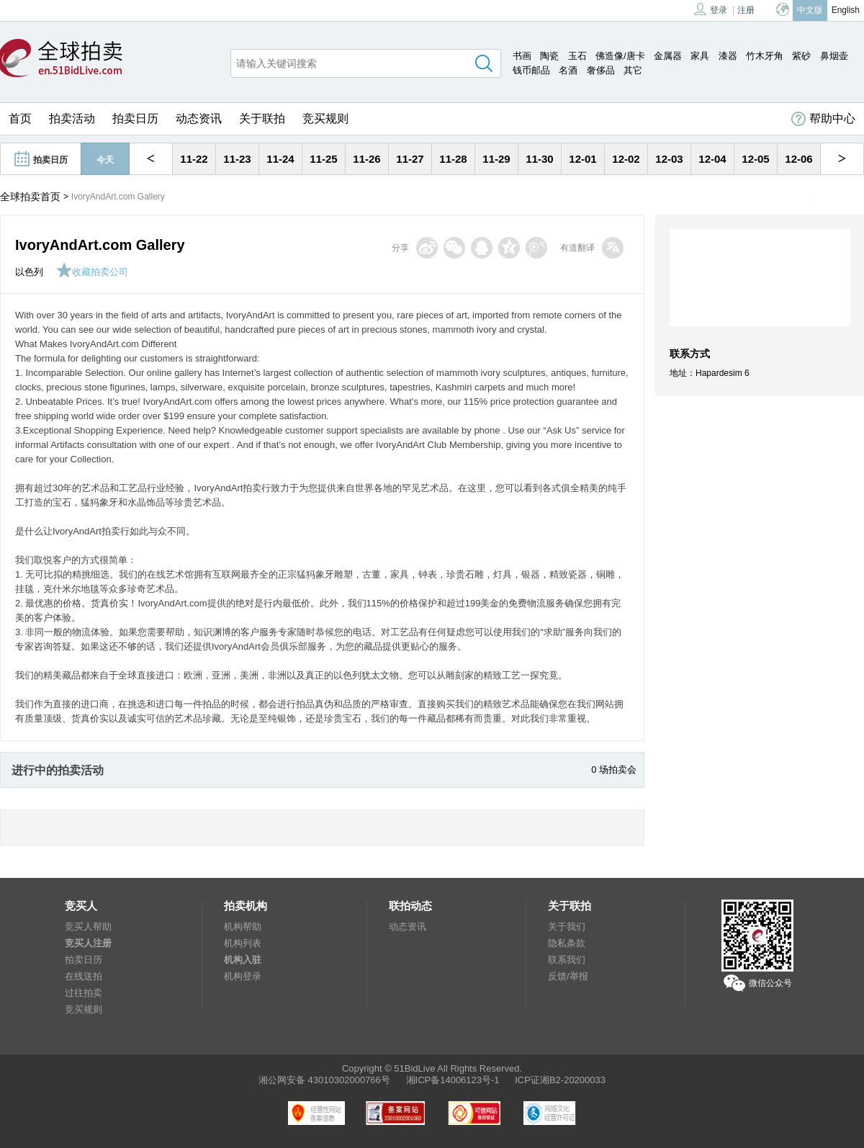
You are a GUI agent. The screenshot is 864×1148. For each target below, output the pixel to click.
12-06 (798, 159)
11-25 (323, 159)
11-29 (496, 159)
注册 (746, 10)
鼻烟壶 (834, 55)
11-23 (237, 159)
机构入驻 (242, 959)
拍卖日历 (135, 118)
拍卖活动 (72, 118)
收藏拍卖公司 (92, 271)
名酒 (568, 70)
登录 (710, 9)
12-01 (582, 159)
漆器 (728, 55)
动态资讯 (199, 118)
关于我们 (566, 926)
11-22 (193, 159)
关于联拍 (262, 118)
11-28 (453, 159)
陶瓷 (549, 55)
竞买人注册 (88, 943)
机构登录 (242, 976)
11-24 (280, 159)
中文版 (810, 10)
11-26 (366, 159)
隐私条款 (566, 943)
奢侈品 (601, 70)
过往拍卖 (83, 992)
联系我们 (566, 959)
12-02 (625, 159)
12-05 (755, 159)
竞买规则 (325, 118)
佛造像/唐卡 (620, 55)
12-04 (712, 159)
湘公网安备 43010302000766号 (324, 1080)
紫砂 (801, 55)
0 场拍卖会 (613, 769)
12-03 (669, 159)
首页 (20, 118)
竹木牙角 (764, 55)
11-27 (409, 159)
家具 (699, 55)
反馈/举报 (568, 976)
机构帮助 (242, 926)
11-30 (539, 159)
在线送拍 (83, 976)
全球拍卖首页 (30, 196)
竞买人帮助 (88, 926)
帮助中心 (823, 119)
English (846, 10)
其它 (633, 70)
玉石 (577, 55)
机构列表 (242, 943)
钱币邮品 (531, 70)
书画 (522, 55)
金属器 (668, 55)
